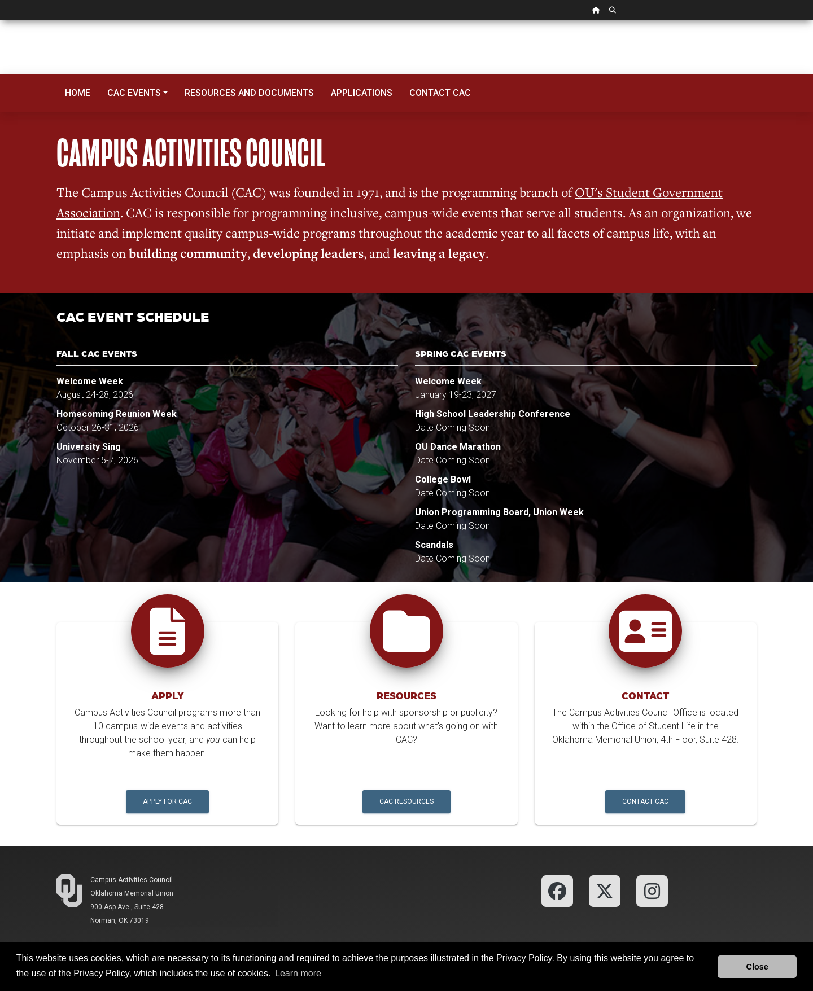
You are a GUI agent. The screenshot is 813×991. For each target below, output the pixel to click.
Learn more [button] (298, 973)
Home (77, 92)
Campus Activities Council (131, 880)
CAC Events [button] (134, 92)
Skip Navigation (0, 20)
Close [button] (757, 966)
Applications (361, 92)
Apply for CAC (167, 801)
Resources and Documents (249, 92)
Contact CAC (440, 92)
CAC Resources (406, 801)
